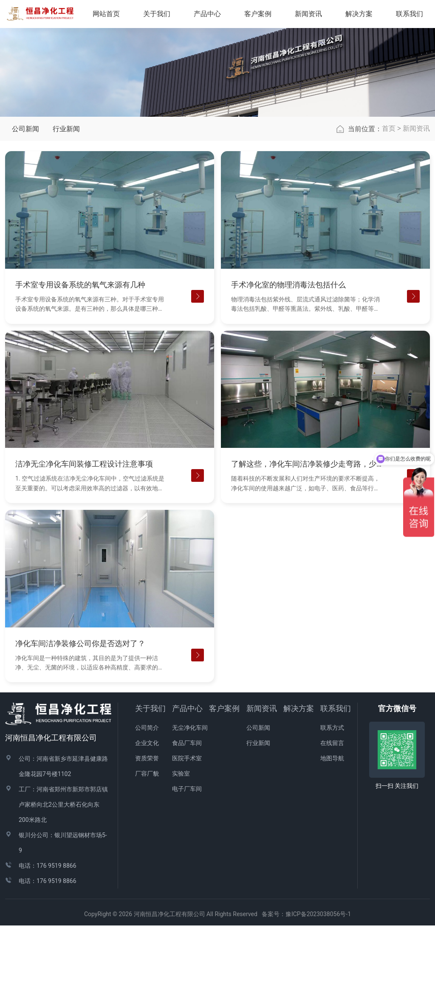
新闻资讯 (416, 207)
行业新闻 (66, 207)
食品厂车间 (187, 821)
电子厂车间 (187, 867)
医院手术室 (187, 836)
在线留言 (332, 821)
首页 (388, 207)
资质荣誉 (147, 836)
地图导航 (332, 836)
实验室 (181, 852)
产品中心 (187, 786)
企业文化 (147, 821)
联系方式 (332, 806)
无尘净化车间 (190, 806)
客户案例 (224, 786)
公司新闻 (25, 207)
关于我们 (150, 786)
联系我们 (335, 786)
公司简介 (147, 806)
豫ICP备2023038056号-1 (318, 992)
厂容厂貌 (147, 852)
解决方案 (365, 16)
